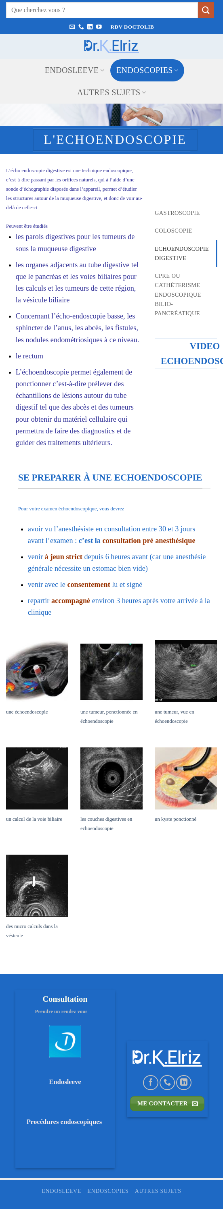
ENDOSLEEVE (74, 70)
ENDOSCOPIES (147, 70)
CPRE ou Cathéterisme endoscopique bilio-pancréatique (178, 294)
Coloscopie (173, 230)
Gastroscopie (177, 213)
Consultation (65, 999)
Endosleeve (65, 1082)
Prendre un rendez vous (65, 1011)
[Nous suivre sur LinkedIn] (90, 27)
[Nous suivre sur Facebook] (150, 1082)
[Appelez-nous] (81, 27)
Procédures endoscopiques (65, 1122)
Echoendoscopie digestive (182, 253)
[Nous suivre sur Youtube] (99, 27)
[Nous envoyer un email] (72, 27)
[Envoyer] (206, 10)
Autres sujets (111, 92)
